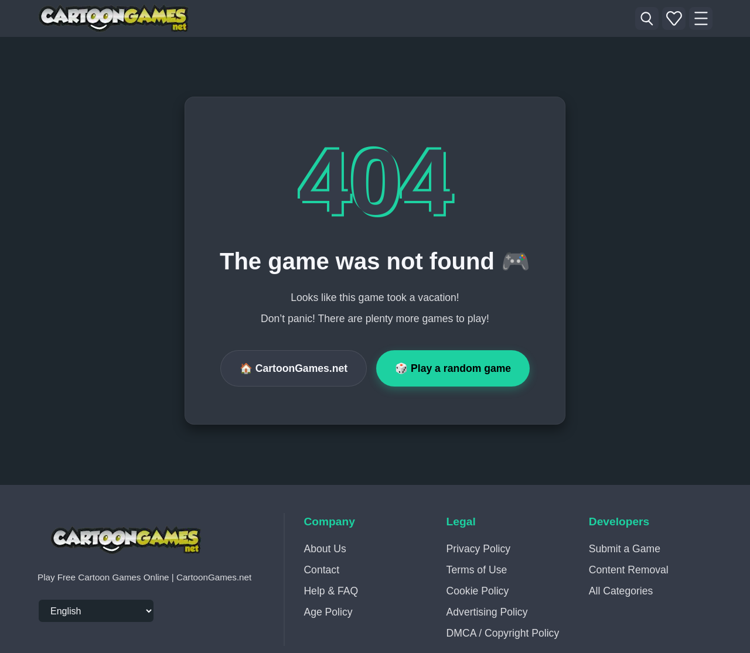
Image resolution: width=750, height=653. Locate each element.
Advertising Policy (487, 612)
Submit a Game (624, 549)
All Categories (621, 591)
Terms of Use (476, 570)
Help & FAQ (331, 591)
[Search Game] (647, 18)
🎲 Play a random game (453, 368)
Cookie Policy (477, 591)
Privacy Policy (478, 549)
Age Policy (328, 612)
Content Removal (629, 570)
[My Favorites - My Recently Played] (674, 18)
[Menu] (700, 18)
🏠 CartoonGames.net (293, 368)
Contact (321, 570)
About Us (325, 549)
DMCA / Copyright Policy (503, 633)
